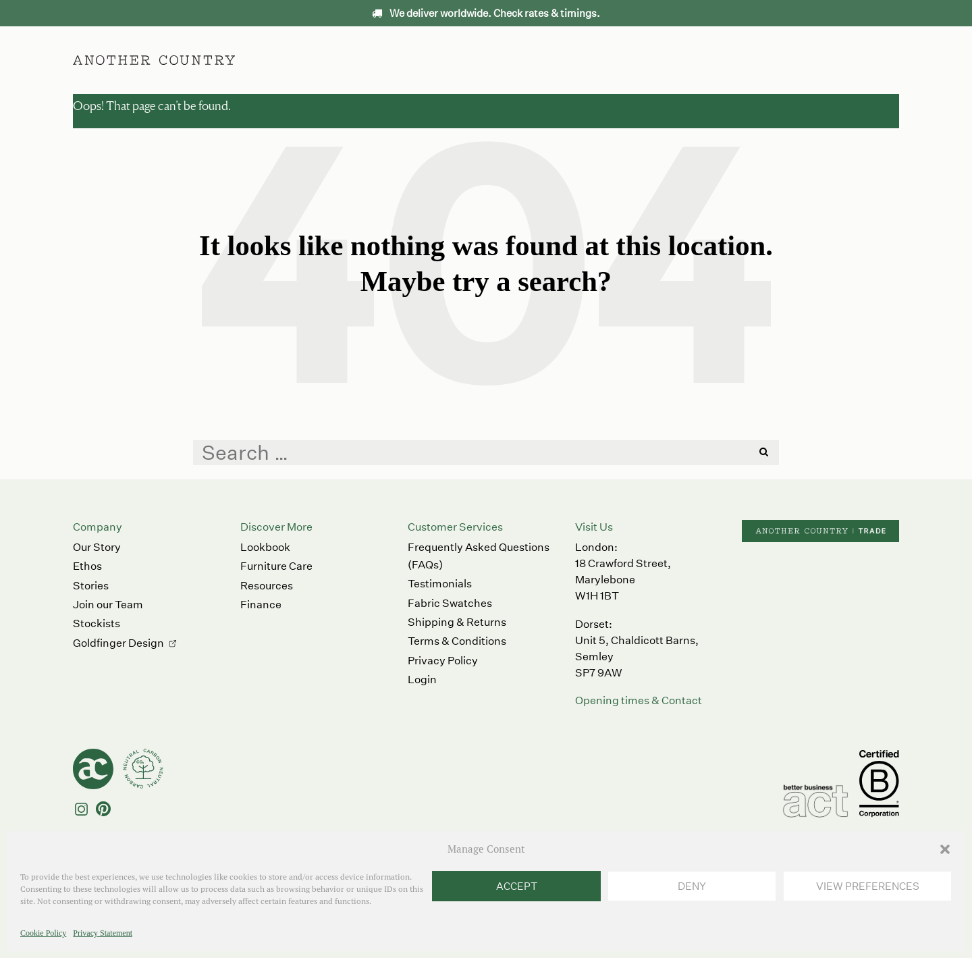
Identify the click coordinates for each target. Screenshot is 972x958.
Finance (260, 604)
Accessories (477, 60)
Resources (266, 585)
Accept (516, 886)
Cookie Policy (43, 933)
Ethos (548, 60)
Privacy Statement (102, 933)
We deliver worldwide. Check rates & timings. (486, 13)
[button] (945, 849)
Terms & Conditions (457, 641)
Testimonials (440, 583)
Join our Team (108, 604)
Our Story (97, 547)
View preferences (867, 886)
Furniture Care (276, 566)
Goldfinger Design (118, 643)
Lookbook (265, 547)
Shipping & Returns (457, 622)
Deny (692, 886)
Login (422, 679)
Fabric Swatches (450, 603)
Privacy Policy (443, 660)
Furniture (397, 60)
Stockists (96, 623)
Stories (91, 585)
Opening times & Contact (638, 700)
